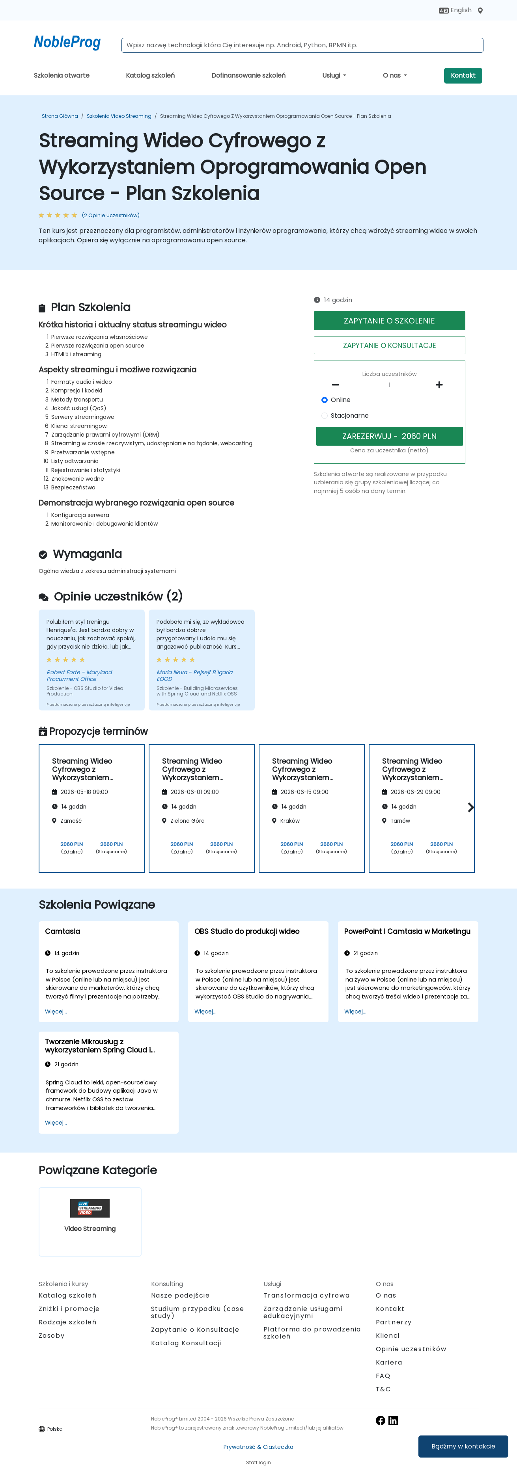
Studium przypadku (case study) (198, 1312)
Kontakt (463, 75)
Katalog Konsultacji (186, 1343)
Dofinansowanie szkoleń (248, 75)
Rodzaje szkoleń (68, 1322)
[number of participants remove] (337, 385)
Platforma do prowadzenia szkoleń (312, 1333)
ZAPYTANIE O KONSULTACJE (389, 345)
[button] (469, 807)
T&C (383, 1389)
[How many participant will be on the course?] (389, 385)
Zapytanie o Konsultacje (195, 1329)
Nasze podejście (180, 1295)
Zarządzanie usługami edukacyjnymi (303, 1312)
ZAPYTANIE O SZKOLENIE (389, 320)
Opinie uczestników (411, 1349)
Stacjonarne (350, 415)
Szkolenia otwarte (62, 75)
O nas (392, 75)
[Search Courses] (302, 45)
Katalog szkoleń (150, 75)
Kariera (389, 1362)
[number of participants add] (441, 385)
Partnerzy (394, 1322)
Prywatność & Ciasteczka (258, 1447)
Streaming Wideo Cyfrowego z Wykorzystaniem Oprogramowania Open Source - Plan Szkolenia (275, 116)
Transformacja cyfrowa (306, 1295)
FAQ (383, 1375)
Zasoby (52, 1335)
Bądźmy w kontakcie (463, 1446)
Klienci (388, 1335)
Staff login (258, 1462)
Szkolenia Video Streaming (119, 116)
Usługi (332, 75)
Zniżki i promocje (69, 1308)
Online (341, 399)
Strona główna (60, 116)
